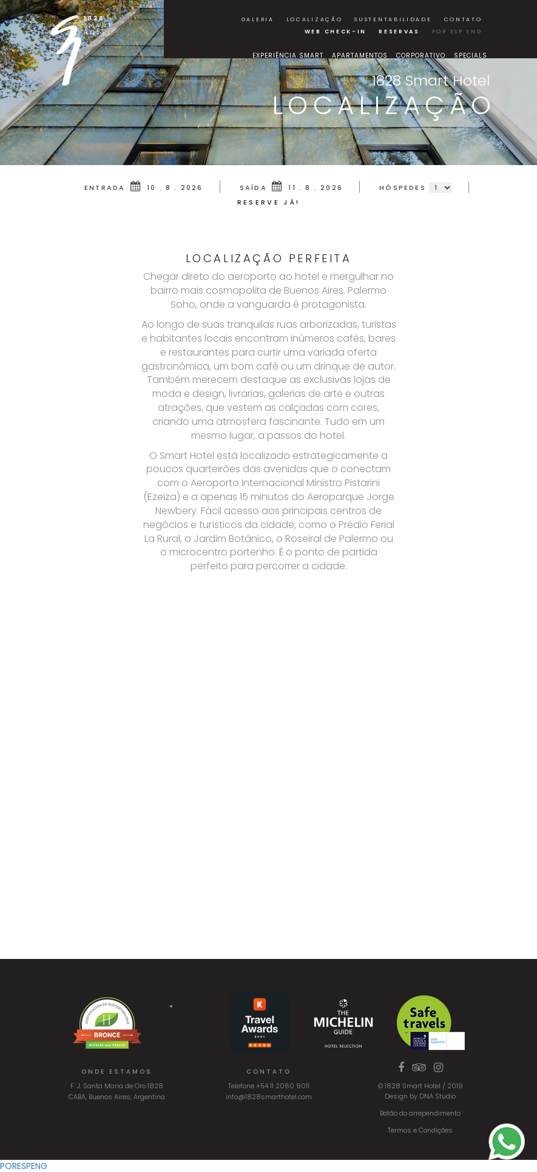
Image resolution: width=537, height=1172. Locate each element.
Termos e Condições (420, 1130)
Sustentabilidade (392, 19)
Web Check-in (335, 31)
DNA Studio (437, 1096)
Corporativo (420, 55)
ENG (474, 31)
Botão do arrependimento (420, 1113)
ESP (457, 31)
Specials (470, 55)
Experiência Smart (287, 55)
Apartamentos (360, 55)
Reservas (399, 31)
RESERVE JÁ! (268, 202)
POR (439, 31)
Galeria (257, 19)
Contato (463, 19)
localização (314, 19)
